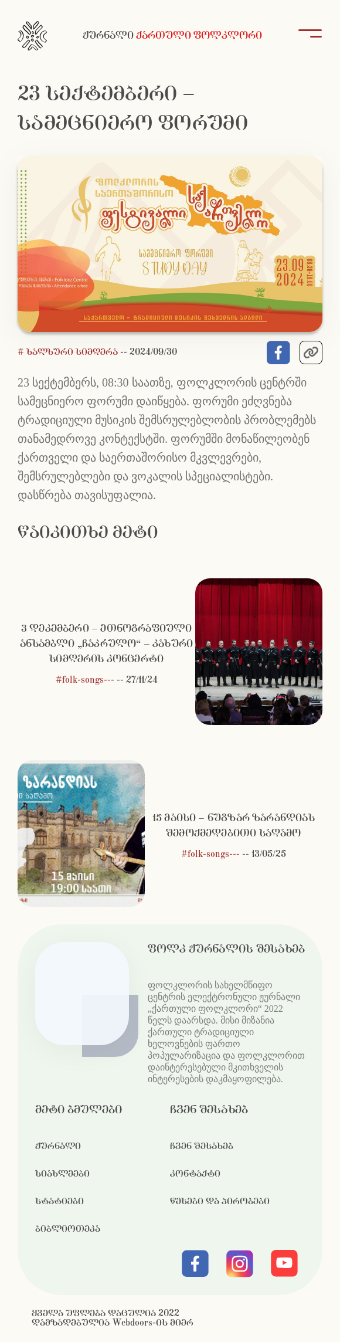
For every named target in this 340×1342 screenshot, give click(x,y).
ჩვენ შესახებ (201, 1146)
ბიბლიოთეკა (67, 1229)
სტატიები (59, 1201)
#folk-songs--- (85, 680)
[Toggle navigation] (306, 36)
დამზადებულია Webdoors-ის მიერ (112, 1323)
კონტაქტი (195, 1174)
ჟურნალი (58, 1146)
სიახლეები (62, 1174)
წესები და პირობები (220, 1201)
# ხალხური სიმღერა (69, 352)
